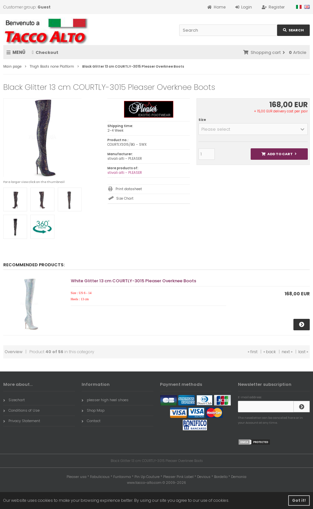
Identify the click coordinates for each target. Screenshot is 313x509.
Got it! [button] (299, 500)
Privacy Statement (21, 420)
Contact (91, 420)
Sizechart (14, 399)
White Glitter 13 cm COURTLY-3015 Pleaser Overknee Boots (133, 281)
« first (253, 351)
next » (287, 351)
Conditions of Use (21, 410)
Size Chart (124, 198)
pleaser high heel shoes (105, 399)
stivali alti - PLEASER (124, 172)
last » (303, 351)
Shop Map (93, 410)
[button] (253, 129)
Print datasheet (129, 189)
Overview (14, 351)
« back (269, 351)
